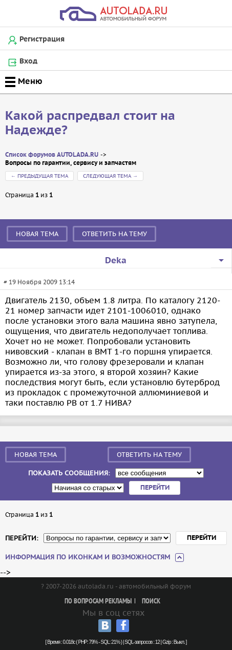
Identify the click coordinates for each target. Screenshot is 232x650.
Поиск (151, 601)
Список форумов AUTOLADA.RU (51, 155)
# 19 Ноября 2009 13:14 (39, 282)
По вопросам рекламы (98, 601)
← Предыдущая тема (39, 176)
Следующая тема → (110, 176)
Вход (28, 61)
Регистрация (42, 39)
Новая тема (37, 233)
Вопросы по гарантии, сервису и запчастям (70, 163)
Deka (115, 261)
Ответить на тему (114, 233)
